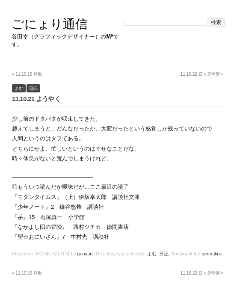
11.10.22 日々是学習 (202, 74)
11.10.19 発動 (27, 74)
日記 (33, 88)
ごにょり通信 (50, 24)
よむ (19, 88)
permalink (211, 253)
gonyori (84, 253)
